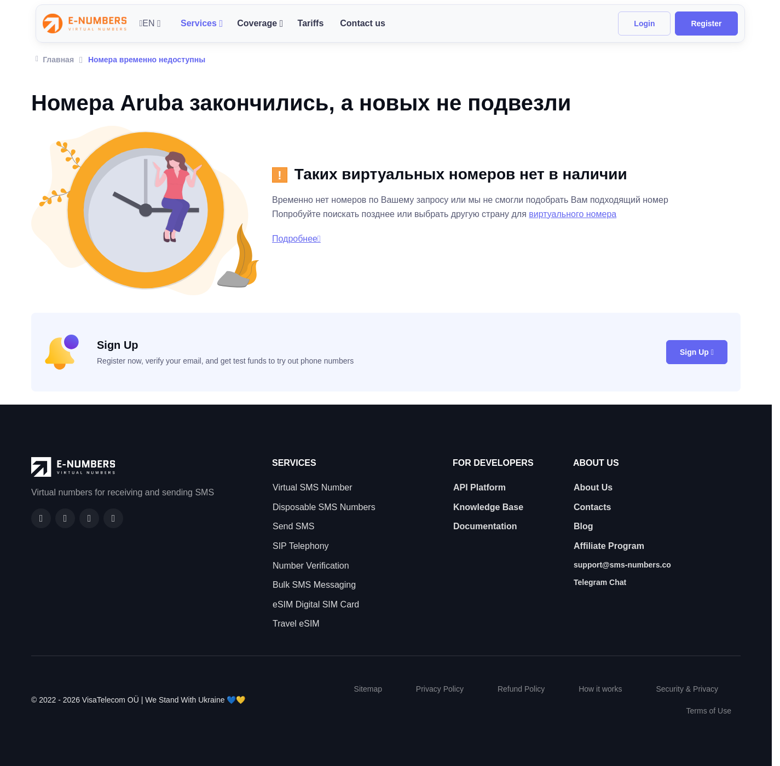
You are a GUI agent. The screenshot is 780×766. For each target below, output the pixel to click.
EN (147, 23)
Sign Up (697, 352)
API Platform (479, 487)
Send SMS (293, 526)
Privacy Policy (440, 689)
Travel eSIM (296, 623)
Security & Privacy (687, 689)
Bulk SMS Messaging (314, 584)
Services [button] (199, 23)
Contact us (362, 23)
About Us (593, 487)
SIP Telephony (301, 546)
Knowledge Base (488, 507)
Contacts (592, 507)
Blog (583, 526)
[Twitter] (113, 518)
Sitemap (368, 689)
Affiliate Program (609, 546)
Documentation (485, 526)
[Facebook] (41, 518)
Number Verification (311, 565)
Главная (55, 58)
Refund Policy (521, 689)
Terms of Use (708, 710)
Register (706, 23)
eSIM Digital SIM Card (316, 604)
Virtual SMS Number (313, 487)
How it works (600, 689)
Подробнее (296, 238)
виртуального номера (572, 214)
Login (644, 23)
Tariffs (311, 23)
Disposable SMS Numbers (324, 507)
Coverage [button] (257, 23)
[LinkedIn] (89, 518)
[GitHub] (65, 518)
